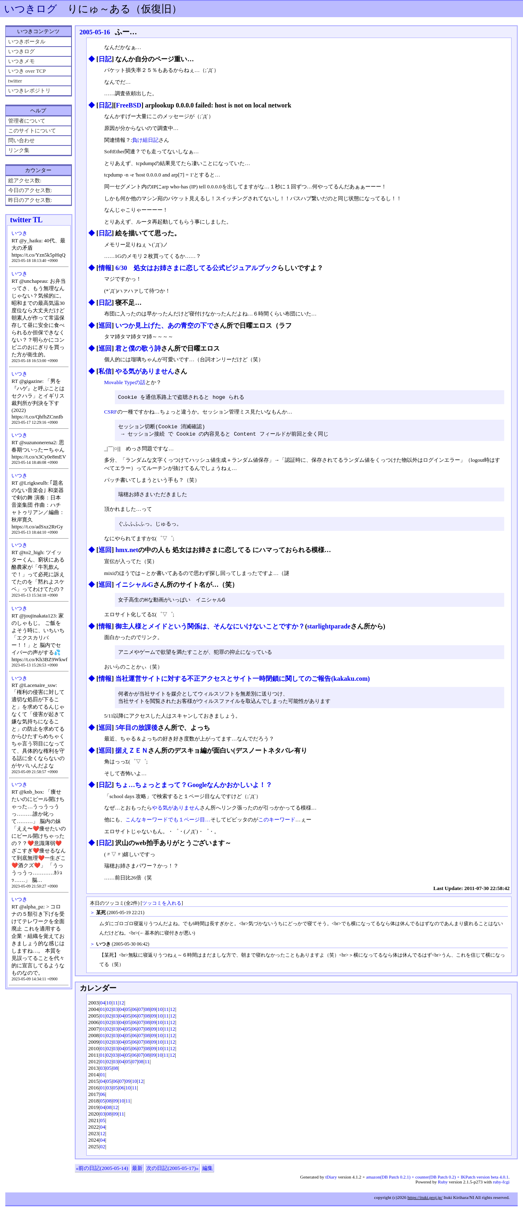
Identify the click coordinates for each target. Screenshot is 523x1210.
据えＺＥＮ (131, 754)
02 (109, 1013)
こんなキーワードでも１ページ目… (167, 823)
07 (140, 1013)
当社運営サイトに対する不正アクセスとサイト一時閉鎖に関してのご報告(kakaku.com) (242, 681)
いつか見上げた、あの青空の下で (164, 325)
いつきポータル (26, 41)
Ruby (443, 1185)
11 (115, 1006)
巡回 (105, 325)
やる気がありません (144, 371)
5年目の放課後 (136, 731)
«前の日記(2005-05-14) (102, 1172)
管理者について (26, 121)
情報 (105, 267)
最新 (137, 1172)
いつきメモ (21, 61)
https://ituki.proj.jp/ (425, 1201)
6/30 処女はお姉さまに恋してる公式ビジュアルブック (196, 267)
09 (153, 1013)
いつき (19, 233)
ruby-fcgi (501, 1185)
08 (147, 1013)
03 (115, 1013)
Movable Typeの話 (124, 382)
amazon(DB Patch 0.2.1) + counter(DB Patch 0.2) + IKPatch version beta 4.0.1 (437, 1180)
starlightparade (329, 628)
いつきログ (30, 8)
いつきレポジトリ (29, 90)
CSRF (110, 412)
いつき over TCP (27, 71)
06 (134, 1013)
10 (109, 1006)
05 (128, 1013)
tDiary (331, 1180)
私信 (105, 371)
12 (121, 1006)
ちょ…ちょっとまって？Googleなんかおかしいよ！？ (193, 788)
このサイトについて (32, 130)
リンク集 (18, 150)
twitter (15, 81)
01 (102, 1013)
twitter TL (26, 220)
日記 (105, 59)
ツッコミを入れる (161, 907)
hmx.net (126, 551)
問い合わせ (21, 140)
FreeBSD (128, 105)
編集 (207, 1172)
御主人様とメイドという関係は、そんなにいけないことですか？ (210, 628)
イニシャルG (134, 586)
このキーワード (276, 823)
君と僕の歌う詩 (138, 348)
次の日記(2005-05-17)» (172, 1172)
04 (102, 1006)
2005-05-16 (95, 32)
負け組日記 (145, 140)
